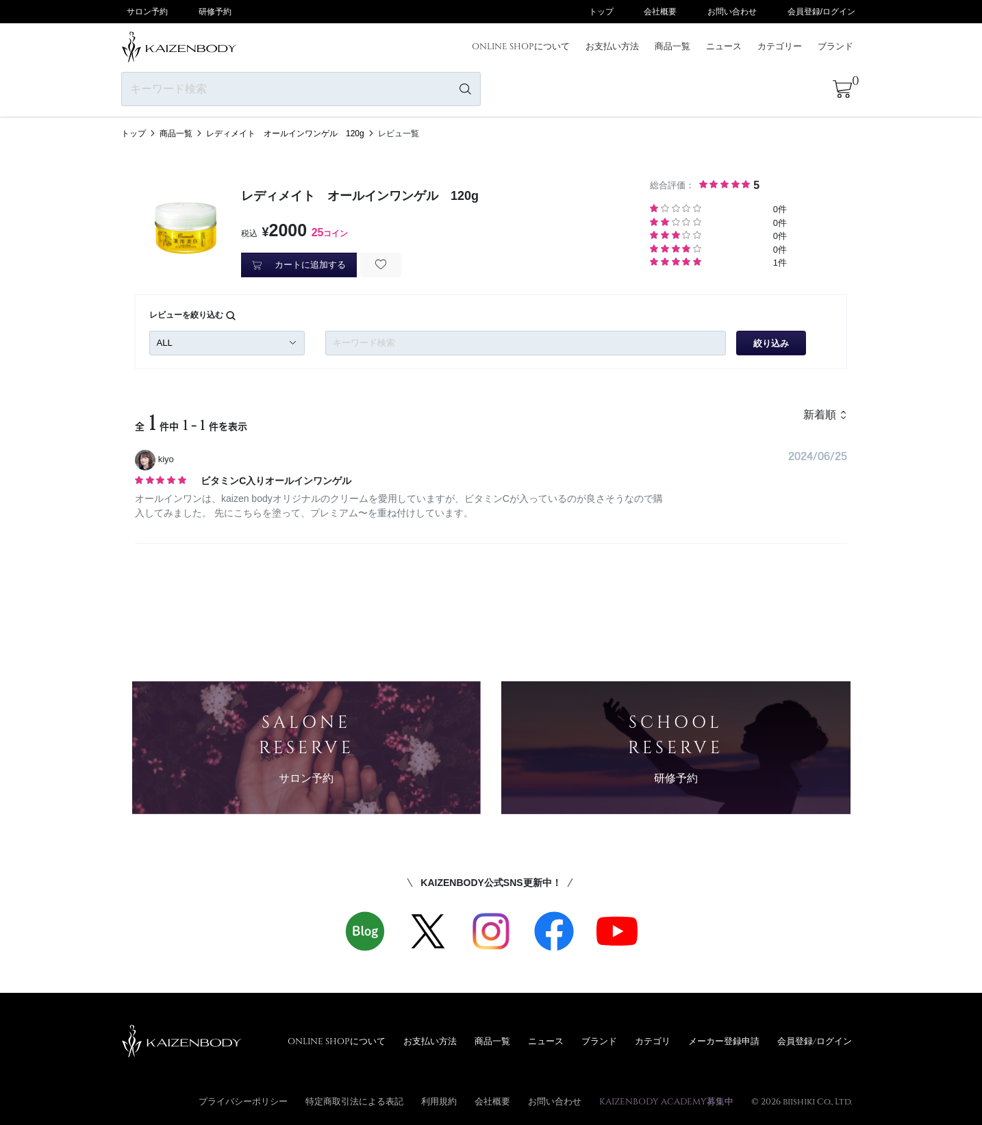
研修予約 (215, 11)
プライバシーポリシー (243, 1101)
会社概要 (660, 11)
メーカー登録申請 (723, 1040)
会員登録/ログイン (821, 11)
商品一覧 (672, 45)
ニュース (724, 45)
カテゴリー (779, 45)
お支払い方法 (612, 45)
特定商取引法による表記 (354, 1101)
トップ (601, 11)
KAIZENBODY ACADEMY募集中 (666, 1101)
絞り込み (771, 343)
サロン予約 (147, 11)
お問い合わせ (732, 11)
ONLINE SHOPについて (521, 45)
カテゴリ (652, 1040)
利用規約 (439, 1101)
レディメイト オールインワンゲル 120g (285, 133)
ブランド (835, 45)
